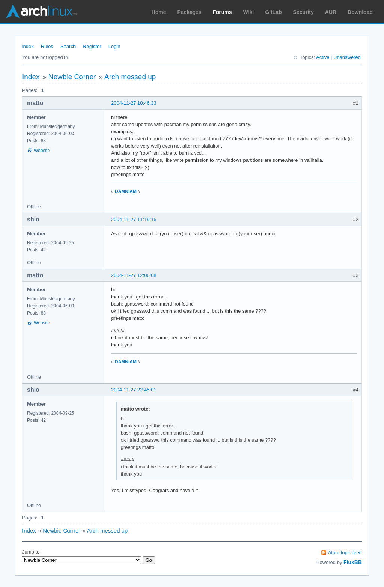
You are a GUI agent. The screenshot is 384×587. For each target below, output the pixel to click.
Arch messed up (130, 77)
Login (114, 46)
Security (303, 12)
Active (322, 57)
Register (92, 46)
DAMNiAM (125, 191)
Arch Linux (41, 11)
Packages (189, 12)
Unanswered (347, 57)
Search (68, 46)
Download (360, 12)
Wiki (248, 12)
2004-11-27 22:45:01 (133, 390)
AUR (330, 12)
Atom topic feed (345, 552)
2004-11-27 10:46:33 (133, 103)
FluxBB (353, 562)
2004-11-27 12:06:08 (133, 275)
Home (159, 12)
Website (42, 150)
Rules (47, 46)
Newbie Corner (72, 77)
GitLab (273, 12)
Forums (222, 12)
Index (28, 46)
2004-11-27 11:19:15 (133, 219)
